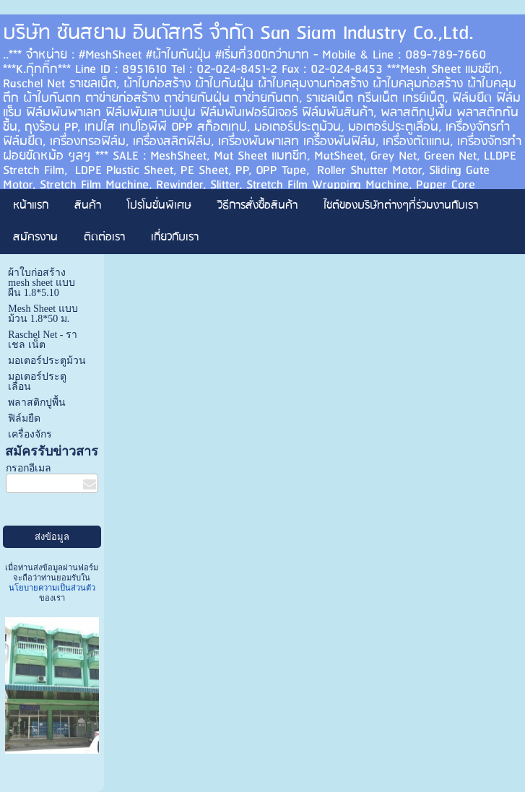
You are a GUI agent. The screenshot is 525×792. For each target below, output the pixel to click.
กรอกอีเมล (28, 468)
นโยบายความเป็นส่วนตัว (52, 587)
